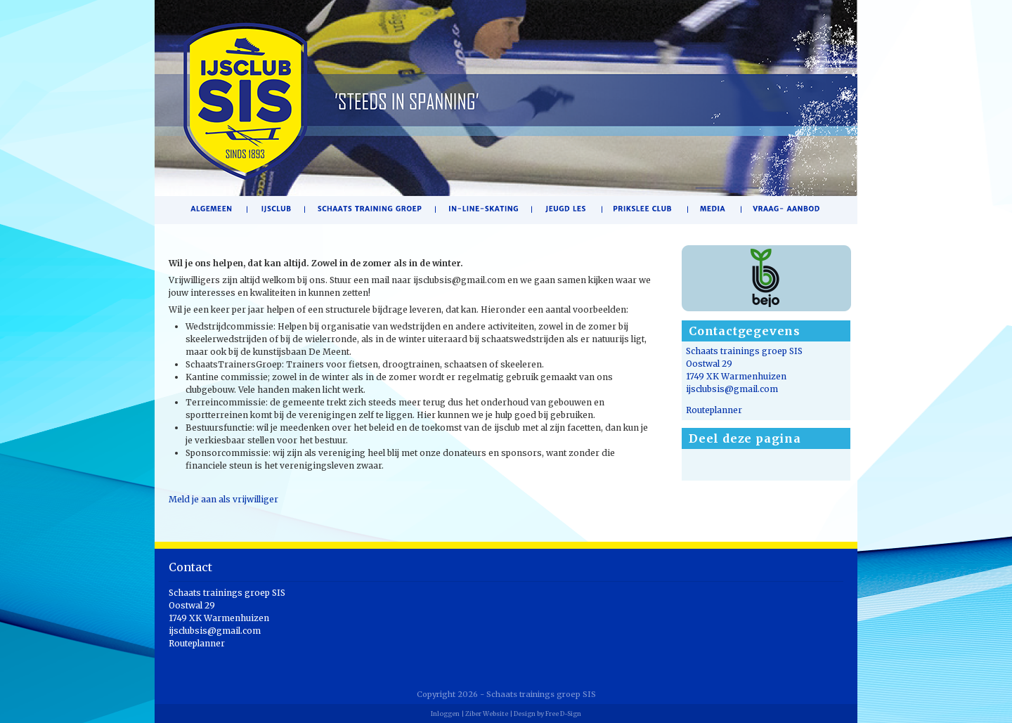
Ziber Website (486, 713)
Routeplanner (714, 410)
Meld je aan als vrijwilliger (223, 499)
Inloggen (445, 713)
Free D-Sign (563, 713)
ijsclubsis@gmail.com (732, 389)
